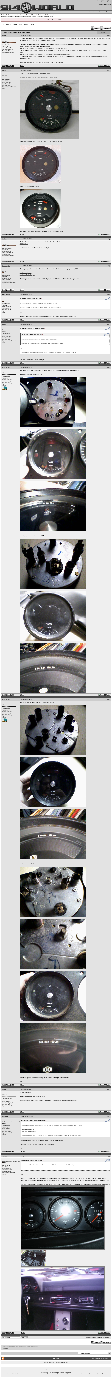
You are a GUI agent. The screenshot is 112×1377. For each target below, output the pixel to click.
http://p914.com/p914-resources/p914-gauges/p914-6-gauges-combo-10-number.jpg (46, 54)
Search (95, 11)
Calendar (108, 11)
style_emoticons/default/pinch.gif (67, 1100)
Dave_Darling (6, 367)
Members (102, 11)
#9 (109, 1089)
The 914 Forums (17, 24)
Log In (57, 19)
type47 (4, 70)
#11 (109, 1156)
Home (93, 1)
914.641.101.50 (24, 244)
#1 (109, 35)
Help (90, 11)
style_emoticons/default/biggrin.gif (65, 316)
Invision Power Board (49, 1362)
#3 (109, 239)
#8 (109, 699)
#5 (109, 294)
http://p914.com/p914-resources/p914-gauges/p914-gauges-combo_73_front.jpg (45, 48)
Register (62, 19)
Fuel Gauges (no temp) (26, 273)
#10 (109, 1116)
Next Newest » (106, 1337)
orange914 (5, 1116)
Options (103, 32)
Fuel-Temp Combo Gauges (27, 275)
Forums (99, 1)
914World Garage (29, 24)
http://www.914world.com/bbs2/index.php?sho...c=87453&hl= (37, 1144)
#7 (109, 367)
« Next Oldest (88, 1337)
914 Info (104, 1)
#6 (109, 324)
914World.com (7, 24)
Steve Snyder (6, 266)
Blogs (109, 1)
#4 (109, 265)
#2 (109, 70)
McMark (4, 35)
